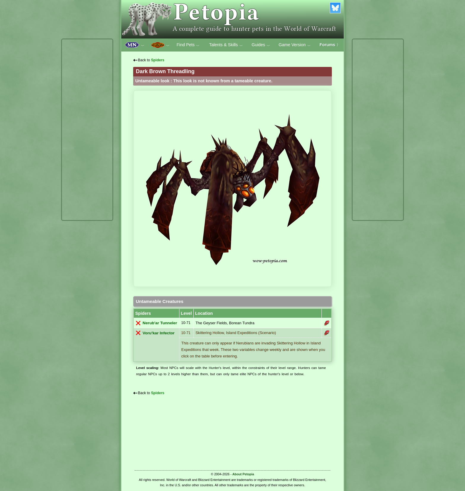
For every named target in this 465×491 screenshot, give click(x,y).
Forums (330, 44)
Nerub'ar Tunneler (160, 323)
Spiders (157, 60)
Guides (260, 45)
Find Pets (188, 45)
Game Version (295, 45)
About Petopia (243, 474)
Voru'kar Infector (159, 333)
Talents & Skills (226, 45)
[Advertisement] (87, 130)
